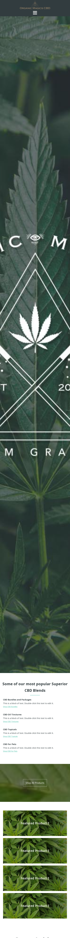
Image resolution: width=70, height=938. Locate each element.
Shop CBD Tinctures (11, 721)
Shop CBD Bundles (10, 707)
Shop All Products (35, 782)
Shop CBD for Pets (10, 751)
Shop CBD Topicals (10, 736)
